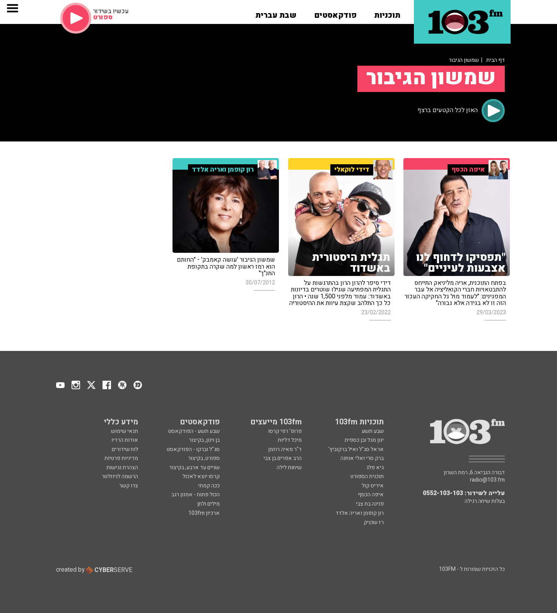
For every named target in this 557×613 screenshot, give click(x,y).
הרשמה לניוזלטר (120, 476)
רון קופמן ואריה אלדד (359, 513)
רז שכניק (374, 522)
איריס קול (373, 486)
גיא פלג (375, 467)
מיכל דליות (290, 440)
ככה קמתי (209, 486)
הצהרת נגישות (122, 467)
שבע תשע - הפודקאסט (194, 431)
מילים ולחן (208, 504)
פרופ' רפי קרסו (285, 431)
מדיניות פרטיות (121, 458)
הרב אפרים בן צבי (282, 458)
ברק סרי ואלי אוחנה (362, 458)
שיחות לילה (289, 467)
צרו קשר (128, 486)
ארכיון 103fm (204, 513)
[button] (387, 13)
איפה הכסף (371, 494)
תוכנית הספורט (367, 476)
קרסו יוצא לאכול (201, 476)
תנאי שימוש (124, 431)
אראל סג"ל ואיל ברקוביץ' (356, 449)
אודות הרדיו (124, 440)
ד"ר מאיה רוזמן (285, 449)
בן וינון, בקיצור (204, 440)
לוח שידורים (125, 449)
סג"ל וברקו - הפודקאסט (193, 449)
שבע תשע (373, 431)
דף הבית (495, 60)
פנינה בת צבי (370, 504)
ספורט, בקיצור (204, 458)
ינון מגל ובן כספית (364, 440)
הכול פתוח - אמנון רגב (195, 494)
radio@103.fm (487, 480)
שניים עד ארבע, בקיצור (194, 467)
